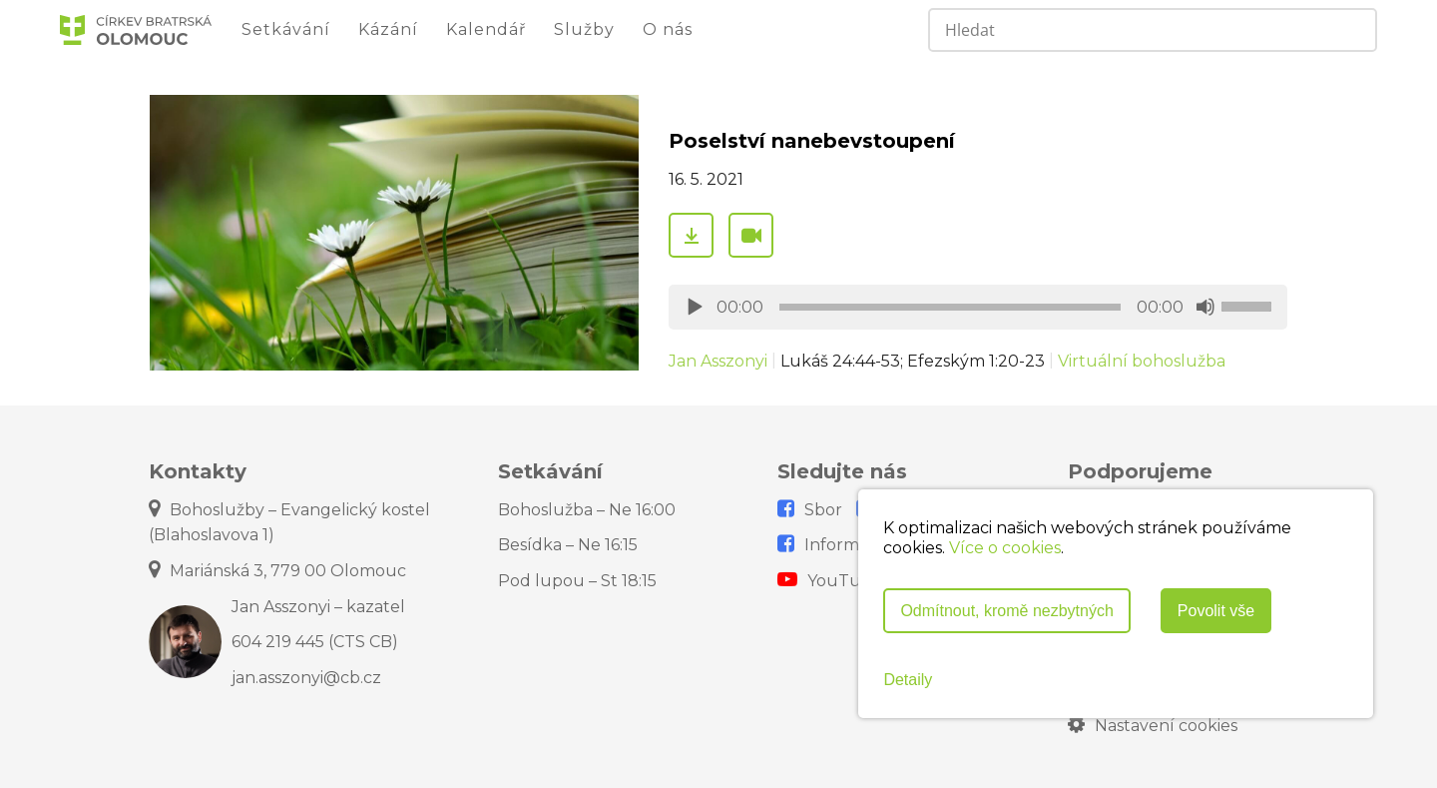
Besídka (568, 544)
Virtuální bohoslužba (1141, 361)
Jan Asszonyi (718, 361)
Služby (584, 29)
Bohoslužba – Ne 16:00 (587, 509)
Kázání (388, 29)
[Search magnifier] (1352, 30)
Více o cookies (1005, 547)
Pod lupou (577, 580)
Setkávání (285, 29)
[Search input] (1115, 30)
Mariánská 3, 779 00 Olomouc (277, 570)
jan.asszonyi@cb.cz (306, 677)
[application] (978, 307)
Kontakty (197, 471)
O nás (668, 29)
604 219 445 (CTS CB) (315, 641)
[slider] (950, 307)
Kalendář (486, 29)
